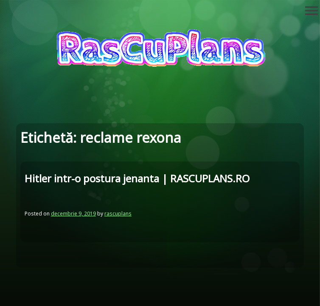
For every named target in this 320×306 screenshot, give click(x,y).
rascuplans (118, 213)
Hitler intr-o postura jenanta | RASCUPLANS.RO (137, 178)
